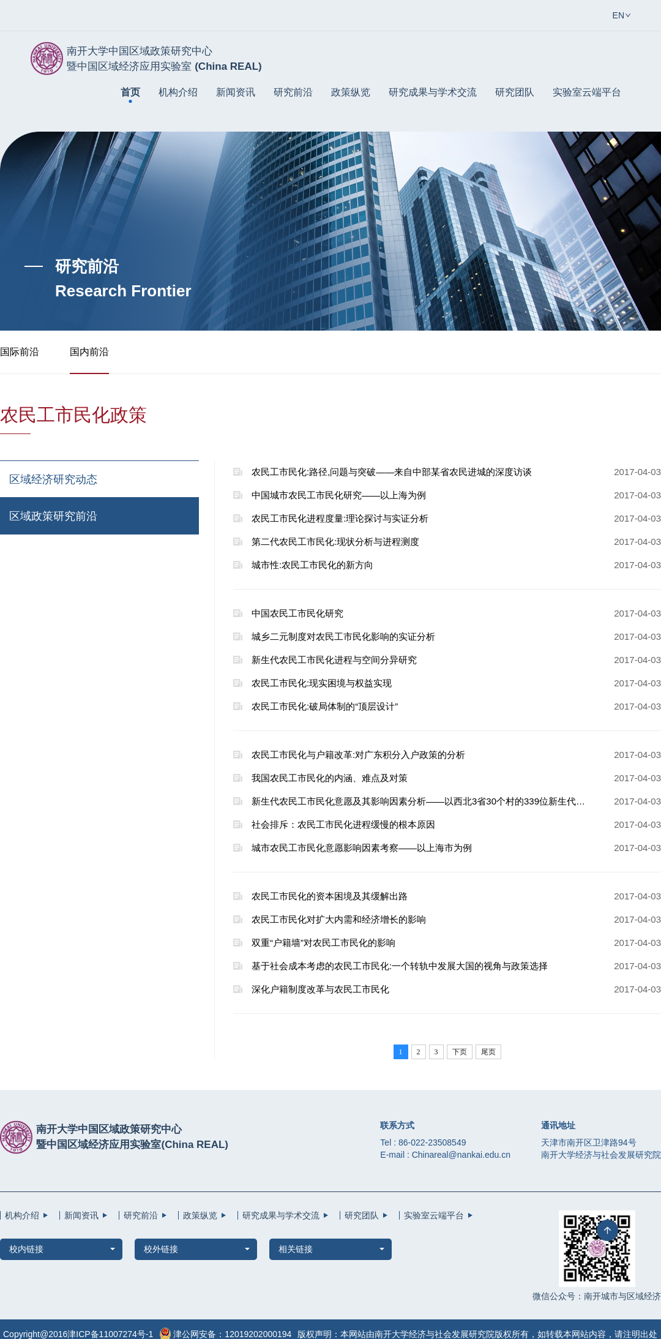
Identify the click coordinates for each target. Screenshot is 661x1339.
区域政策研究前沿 (53, 516)
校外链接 (161, 1249)
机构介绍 (178, 92)
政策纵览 (350, 92)
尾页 (488, 1052)
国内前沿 (89, 352)
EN (618, 15)
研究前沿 (293, 92)
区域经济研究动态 (53, 479)
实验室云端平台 (587, 92)
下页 (459, 1052)
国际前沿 (19, 352)
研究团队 (514, 92)
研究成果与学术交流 (433, 92)
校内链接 (26, 1249)
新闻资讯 (235, 92)
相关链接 (295, 1249)
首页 (130, 92)
